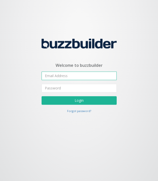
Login (79, 100)
